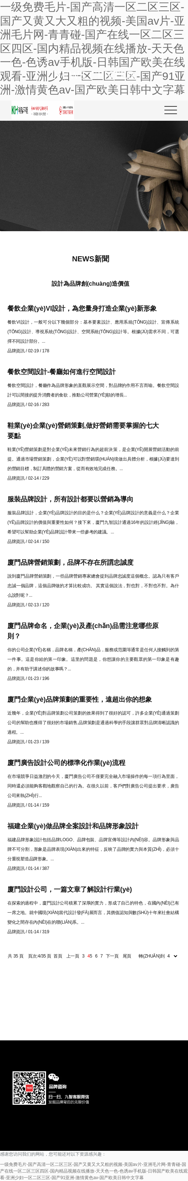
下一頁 (112, 956)
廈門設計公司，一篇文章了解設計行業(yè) (69, 889)
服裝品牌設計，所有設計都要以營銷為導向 (70, 499)
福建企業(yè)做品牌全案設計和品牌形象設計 (73, 826)
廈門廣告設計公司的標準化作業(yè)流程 (66, 762)
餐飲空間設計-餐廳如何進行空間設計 (61, 372)
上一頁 (72, 956)
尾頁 (127, 956)
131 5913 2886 (139, 1013)
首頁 (57, 956)
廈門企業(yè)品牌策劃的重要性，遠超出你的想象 (79, 699)
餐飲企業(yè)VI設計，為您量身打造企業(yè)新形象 (82, 308)
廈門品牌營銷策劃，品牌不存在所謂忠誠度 (70, 562)
